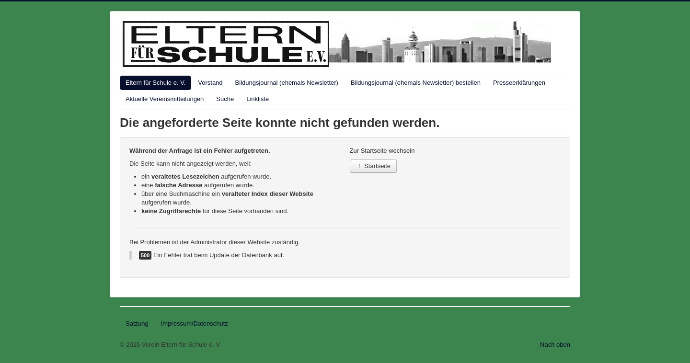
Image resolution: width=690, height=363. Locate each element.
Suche (225, 98)
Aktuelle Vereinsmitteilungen (165, 98)
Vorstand (210, 82)
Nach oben (555, 344)
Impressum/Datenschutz (194, 323)
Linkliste (257, 98)
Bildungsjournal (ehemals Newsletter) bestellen (416, 82)
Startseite (373, 166)
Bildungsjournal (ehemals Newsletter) (286, 82)
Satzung (137, 323)
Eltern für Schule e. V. (155, 82)
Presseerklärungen (519, 82)
